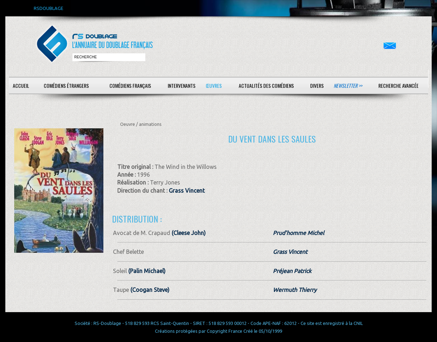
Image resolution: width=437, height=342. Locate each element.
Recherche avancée (398, 85)
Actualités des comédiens (266, 85)
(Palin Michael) (146, 271)
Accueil (21, 85)
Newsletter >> (348, 85)
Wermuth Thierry (295, 290)
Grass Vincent (187, 190)
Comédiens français (130, 85)
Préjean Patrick (292, 271)
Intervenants (181, 85)
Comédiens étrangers (66, 85)
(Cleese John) (188, 233)
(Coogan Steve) (149, 290)
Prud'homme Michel (298, 233)
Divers (317, 85)
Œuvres (214, 85)
